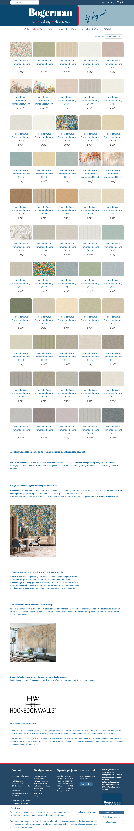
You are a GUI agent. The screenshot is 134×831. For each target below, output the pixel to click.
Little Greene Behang (42, 786)
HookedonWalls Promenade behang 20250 (67, 137)
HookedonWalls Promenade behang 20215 (113, 100)
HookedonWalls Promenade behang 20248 (44, 283)
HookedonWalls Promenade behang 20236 (67, 173)
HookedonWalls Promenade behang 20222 (44, 429)
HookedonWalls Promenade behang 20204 (44, 210)
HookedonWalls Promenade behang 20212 (90, 320)
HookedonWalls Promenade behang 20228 (44, 173)
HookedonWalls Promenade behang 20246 (21, 173)
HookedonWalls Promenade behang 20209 (90, 210)
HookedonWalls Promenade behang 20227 (67, 320)
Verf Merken (39, 778)
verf (72, 738)
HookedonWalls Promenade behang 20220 (113, 137)
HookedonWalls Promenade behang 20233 (44, 246)
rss (81, 827)
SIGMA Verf (39, 788)
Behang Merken (40, 776)
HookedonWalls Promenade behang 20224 (113, 283)
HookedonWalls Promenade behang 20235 (67, 100)
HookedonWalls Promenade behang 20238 (21, 356)
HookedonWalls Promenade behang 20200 (90, 246)
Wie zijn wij (38, 793)
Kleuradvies (39, 791)
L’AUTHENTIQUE (68, 29)
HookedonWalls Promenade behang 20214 (21, 283)
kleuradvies (96, 738)
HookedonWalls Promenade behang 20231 (44, 137)
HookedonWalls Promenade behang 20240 (67, 393)
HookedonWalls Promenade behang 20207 (90, 137)
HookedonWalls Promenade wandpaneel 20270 (113, 173)
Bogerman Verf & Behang (21, 730)
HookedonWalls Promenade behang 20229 (21, 210)
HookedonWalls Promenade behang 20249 (21, 246)
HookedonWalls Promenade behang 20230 (44, 393)
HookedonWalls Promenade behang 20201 (67, 63)
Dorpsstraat (54, 738)
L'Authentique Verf (41, 781)
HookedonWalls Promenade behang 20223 (90, 393)
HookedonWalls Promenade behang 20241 (67, 210)
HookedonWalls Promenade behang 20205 (21, 393)
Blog (36, 796)
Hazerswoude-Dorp (64, 730)
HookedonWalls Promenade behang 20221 (21, 429)
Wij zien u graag (31, 744)
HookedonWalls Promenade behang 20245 (113, 246)
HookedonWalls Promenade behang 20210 (113, 356)
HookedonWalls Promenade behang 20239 (44, 320)
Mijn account (108, 2)
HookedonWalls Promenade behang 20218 (21, 320)
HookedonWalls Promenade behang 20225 (113, 429)
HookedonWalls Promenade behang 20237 (90, 63)
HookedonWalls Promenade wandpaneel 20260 (90, 173)
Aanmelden (86, 784)
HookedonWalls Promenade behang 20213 (67, 356)
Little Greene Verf (41, 783)
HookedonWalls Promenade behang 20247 (21, 63)
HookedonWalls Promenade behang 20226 (67, 246)
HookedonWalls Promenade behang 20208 (21, 137)
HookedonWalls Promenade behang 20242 (113, 63)
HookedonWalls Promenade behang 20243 (67, 429)
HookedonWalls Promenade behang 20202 (44, 356)
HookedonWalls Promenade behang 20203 (90, 100)
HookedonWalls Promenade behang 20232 (113, 393)
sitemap (77, 827)
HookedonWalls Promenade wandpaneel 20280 (21, 100)
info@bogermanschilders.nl (21, 793)
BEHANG (38, 29)
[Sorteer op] (113, 36)
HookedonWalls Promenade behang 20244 (90, 283)
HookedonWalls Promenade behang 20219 (44, 63)
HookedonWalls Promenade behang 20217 (113, 210)
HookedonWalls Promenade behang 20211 (67, 283)
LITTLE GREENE (90, 29)
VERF (51, 29)
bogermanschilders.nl (20, 803)
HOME (25, 29)
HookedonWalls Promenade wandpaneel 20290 (44, 100)
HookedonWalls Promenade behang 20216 (113, 320)
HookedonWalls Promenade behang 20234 (90, 356)
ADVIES (108, 29)
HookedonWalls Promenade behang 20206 (90, 429)
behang (67, 738)
